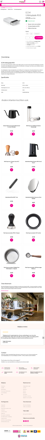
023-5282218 (29, 414)
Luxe (31, 33)
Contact (24, 387)
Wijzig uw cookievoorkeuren (17, 425)
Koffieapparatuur (4, 9)
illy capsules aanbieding (5, 415)
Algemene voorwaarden (27, 397)
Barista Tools (10, 9)
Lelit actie (3, 410)
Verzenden (25, 394)
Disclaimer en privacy (27, 396)
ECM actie (3, 406)
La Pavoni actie (4, 411)
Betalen (24, 392)
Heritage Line (37, 33)
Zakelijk (2, 387)
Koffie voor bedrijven (27, 406)
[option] (12, 21)
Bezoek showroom (4, 290)
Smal (27, 33)
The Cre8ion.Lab (29, 425)
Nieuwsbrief (3, 389)
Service (24, 391)
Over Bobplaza (4, 392)
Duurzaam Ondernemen (5, 391)
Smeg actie (3, 405)
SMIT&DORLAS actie (5, 421)
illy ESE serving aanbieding (6, 419)
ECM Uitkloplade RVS (18, 9)
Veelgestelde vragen (26, 386)
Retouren (25, 389)
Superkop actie (4, 418)
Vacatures (3, 386)
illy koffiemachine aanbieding (6, 416)
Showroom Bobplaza (27, 405)
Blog (2, 394)
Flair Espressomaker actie (6, 408)
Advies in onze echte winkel (8, 372)
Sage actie (3, 413)
